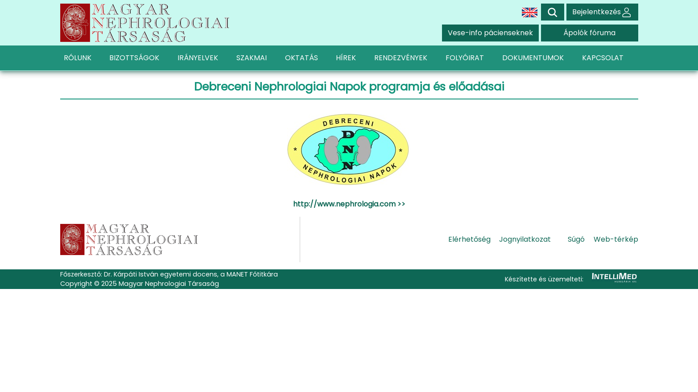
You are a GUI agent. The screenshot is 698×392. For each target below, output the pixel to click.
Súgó (576, 239)
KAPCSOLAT (603, 58)
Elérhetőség (469, 239)
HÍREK (346, 58)
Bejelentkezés (602, 12)
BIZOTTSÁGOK (134, 58)
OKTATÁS (301, 58)
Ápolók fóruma (589, 33)
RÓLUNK (77, 58)
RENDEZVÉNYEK (400, 58)
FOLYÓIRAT (465, 58)
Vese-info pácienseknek (490, 33)
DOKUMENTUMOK (533, 58)
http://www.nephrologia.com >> (349, 204)
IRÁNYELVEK (198, 58)
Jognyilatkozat (525, 239)
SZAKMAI (251, 58)
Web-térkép (616, 239)
